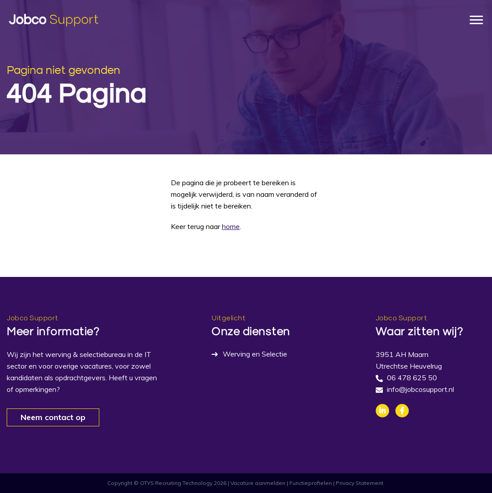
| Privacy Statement (358, 483)
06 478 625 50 (412, 377)
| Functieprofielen (309, 483)
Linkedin (382, 410)
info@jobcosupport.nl (420, 389)
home (231, 226)
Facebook (402, 410)
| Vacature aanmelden (256, 483)
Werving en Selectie (255, 353)
